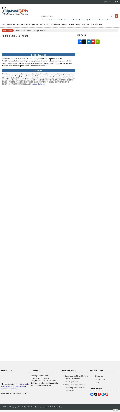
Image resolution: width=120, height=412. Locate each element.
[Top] (115, 410)
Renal (78, 24)
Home (4, 24)
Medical (57, 24)
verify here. (14, 389)
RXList (84, 24)
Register (107, 2)
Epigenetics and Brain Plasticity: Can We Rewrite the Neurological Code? (76, 378)
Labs (51, 24)
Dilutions (35, 24)
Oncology (71, 24)
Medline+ (90, 24)
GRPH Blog (98, 24)
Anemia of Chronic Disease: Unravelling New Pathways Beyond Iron (75, 387)
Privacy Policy (100, 379)
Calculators (18, 24)
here (44, 66)
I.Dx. (47, 24)
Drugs (42, 24)
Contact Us (99, 376)
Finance (64, 24)
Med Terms (27, 24)
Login (116, 2)
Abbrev (9, 24)
